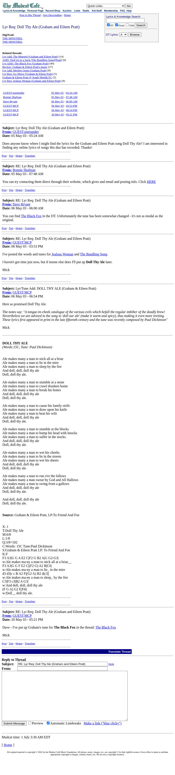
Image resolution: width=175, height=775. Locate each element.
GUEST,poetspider (13, 92)
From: (7, 132)
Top (11, 155)
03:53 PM (71, 105)
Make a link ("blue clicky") (103, 733)
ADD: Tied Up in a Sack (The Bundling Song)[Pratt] (32, 60)
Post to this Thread (30, 15)
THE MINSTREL (12, 38)
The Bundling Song (93, 254)
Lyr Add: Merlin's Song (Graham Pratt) (24, 70)
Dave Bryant (10, 101)
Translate (30, 155)
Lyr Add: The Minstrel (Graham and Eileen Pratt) (30, 56)
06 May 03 (57, 101)
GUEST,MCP (11, 105)
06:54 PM (71, 110)
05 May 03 (57, 92)
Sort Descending (52, 15)
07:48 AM (71, 97)
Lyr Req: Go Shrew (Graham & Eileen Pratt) (27, 74)
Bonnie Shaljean (12, 97)
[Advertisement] (132, 72)
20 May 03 (58, 114)
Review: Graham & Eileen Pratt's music (24, 67)
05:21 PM (71, 114)
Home (67, 15)
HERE (151, 182)
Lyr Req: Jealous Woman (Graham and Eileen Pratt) (31, 80)
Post (4, 155)
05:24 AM (71, 92)
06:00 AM (71, 101)
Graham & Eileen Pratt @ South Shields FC (27, 77)
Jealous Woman (62, 254)
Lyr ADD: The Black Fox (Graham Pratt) (25, 63)
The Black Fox (31, 216)
